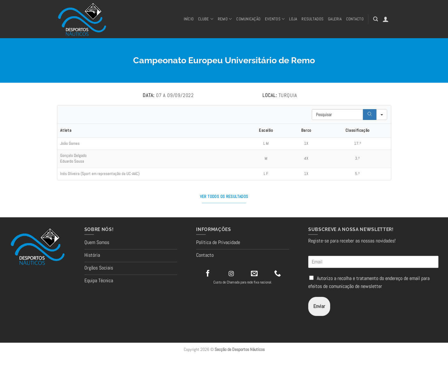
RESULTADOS (313, 19)
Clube (205, 19)
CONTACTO (355, 19)
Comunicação (248, 19)
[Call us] (277, 273)
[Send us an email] (254, 273)
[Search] (369, 114)
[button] (385, 19)
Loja (293, 19)
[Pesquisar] (375, 19)
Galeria (335, 19)
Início (189, 19)
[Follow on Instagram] (231, 274)
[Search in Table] (337, 114)
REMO (225, 19)
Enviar (319, 306)
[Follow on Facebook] (207, 273)
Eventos (275, 19)
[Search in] (381, 114)
